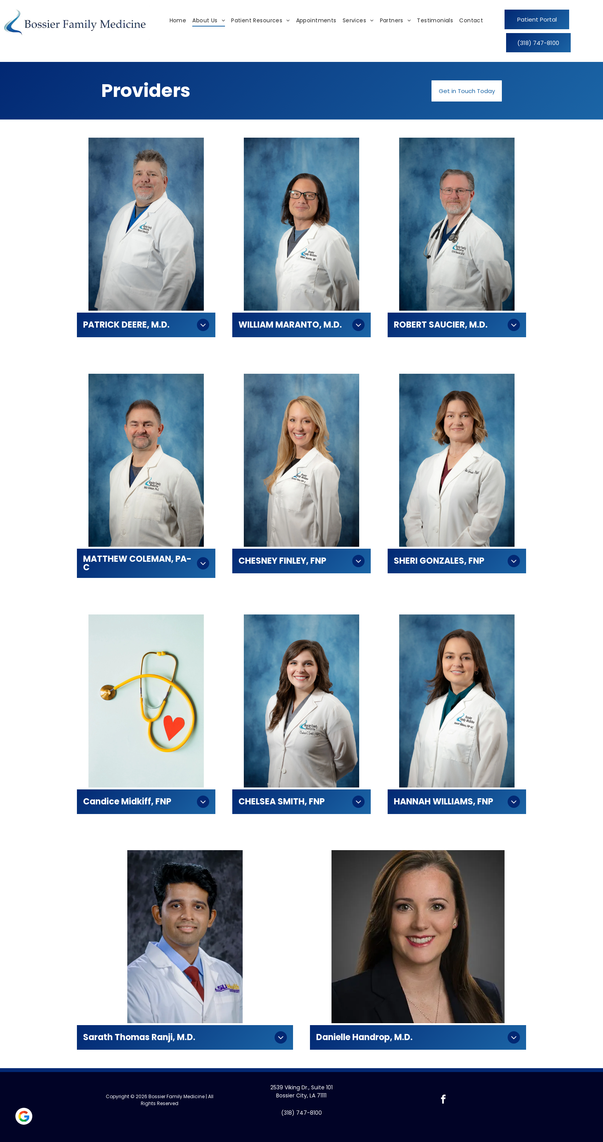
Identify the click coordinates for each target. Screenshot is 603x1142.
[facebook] (443, 1100)
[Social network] (23, 1117)
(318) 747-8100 (301, 1113)
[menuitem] (178, 21)
